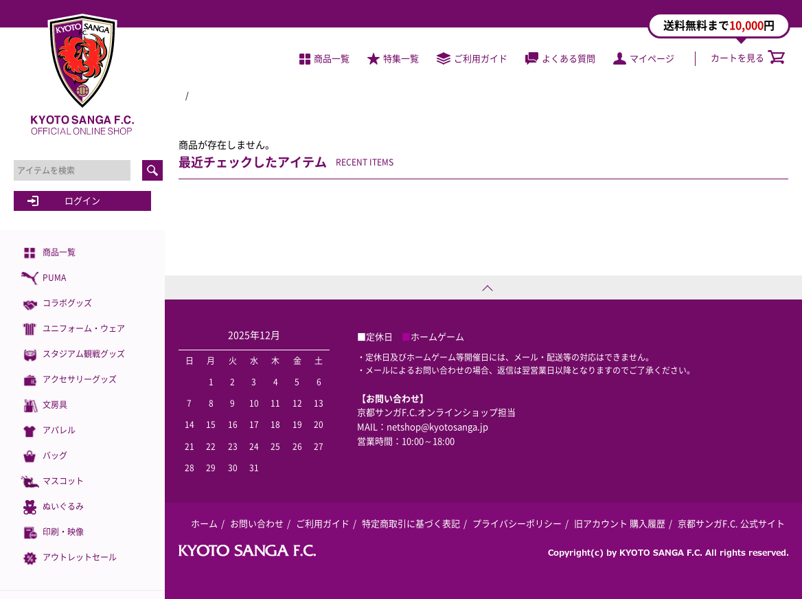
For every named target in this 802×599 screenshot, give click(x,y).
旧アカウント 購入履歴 (619, 523)
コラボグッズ (56, 304)
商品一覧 (48, 253)
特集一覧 (393, 58)
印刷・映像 (52, 532)
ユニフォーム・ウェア (73, 329)
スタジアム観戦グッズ (73, 355)
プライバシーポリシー (517, 523)
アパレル (48, 431)
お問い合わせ (257, 523)
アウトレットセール (69, 558)
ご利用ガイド (472, 58)
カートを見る (748, 57)
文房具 (44, 405)
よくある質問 (560, 58)
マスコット (52, 482)
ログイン (82, 200)
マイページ (643, 58)
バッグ (44, 456)
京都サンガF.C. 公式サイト (731, 523)
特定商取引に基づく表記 (411, 523)
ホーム (204, 523)
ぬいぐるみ (52, 507)
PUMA (43, 278)
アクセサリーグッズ (69, 380)
